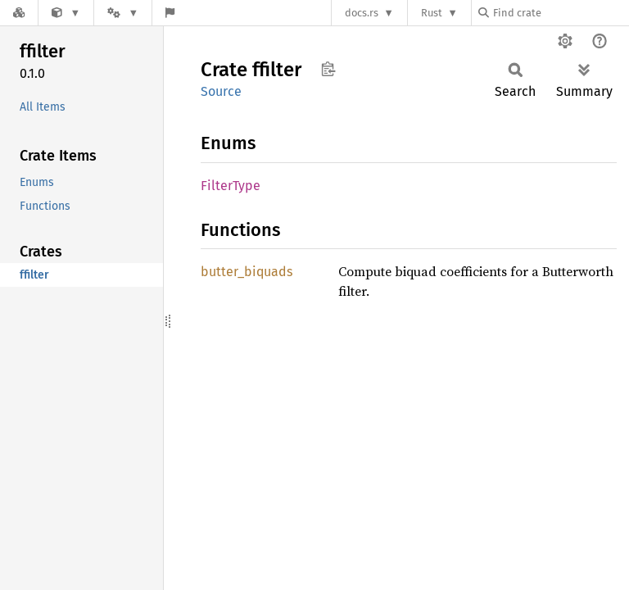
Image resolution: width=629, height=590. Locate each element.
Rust (431, 13)
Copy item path (328, 69)
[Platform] (123, 12)
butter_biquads (246, 271)
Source (221, 91)
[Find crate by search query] (560, 12)
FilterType (230, 185)
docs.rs (361, 13)
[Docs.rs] (19, 12)
